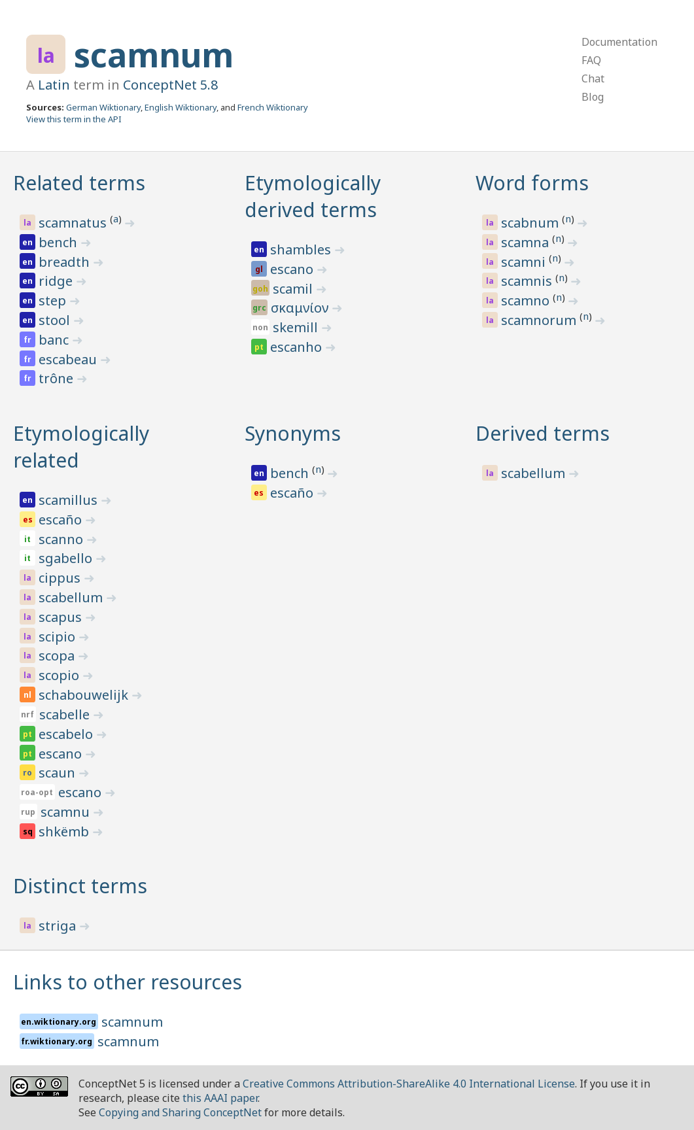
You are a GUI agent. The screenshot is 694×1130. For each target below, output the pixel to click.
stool (56, 320)
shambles (302, 249)
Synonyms (293, 433)
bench (59, 242)
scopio (60, 675)
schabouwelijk (85, 695)
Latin (54, 85)
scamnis (528, 281)
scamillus (70, 500)
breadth (66, 262)
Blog (592, 97)
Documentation (619, 42)
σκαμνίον (301, 308)
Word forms (532, 182)
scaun (58, 772)
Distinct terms (80, 885)
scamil (294, 289)
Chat (592, 78)
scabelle (66, 714)
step (54, 300)
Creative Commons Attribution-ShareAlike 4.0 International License (409, 1083)
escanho (297, 347)
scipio (58, 636)
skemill (297, 327)
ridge (57, 281)
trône (58, 378)
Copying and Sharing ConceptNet (180, 1112)
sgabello (67, 558)
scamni (525, 262)
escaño (62, 519)
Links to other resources (127, 981)
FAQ (591, 60)
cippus (61, 578)
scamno (527, 300)
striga (59, 925)
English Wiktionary (181, 107)
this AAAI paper (220, 1098)
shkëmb (65, 831)
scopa (58, 655)
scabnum (531, 222)
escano (293, 269)
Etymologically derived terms (313, 196)
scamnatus (74, 222)
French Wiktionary (272, 107)
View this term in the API (74, 119)
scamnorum (540, 320)
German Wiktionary (103, 107)
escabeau (69, 359)
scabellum (72, 597)
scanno (62, 539)
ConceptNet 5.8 (170, 85)
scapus (62, 617)
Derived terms (543, 433)
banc (55, 340)
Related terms (79, 182)
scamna (526, 242)
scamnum (154, 55)
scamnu (67, 812)
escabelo (67, 734)
